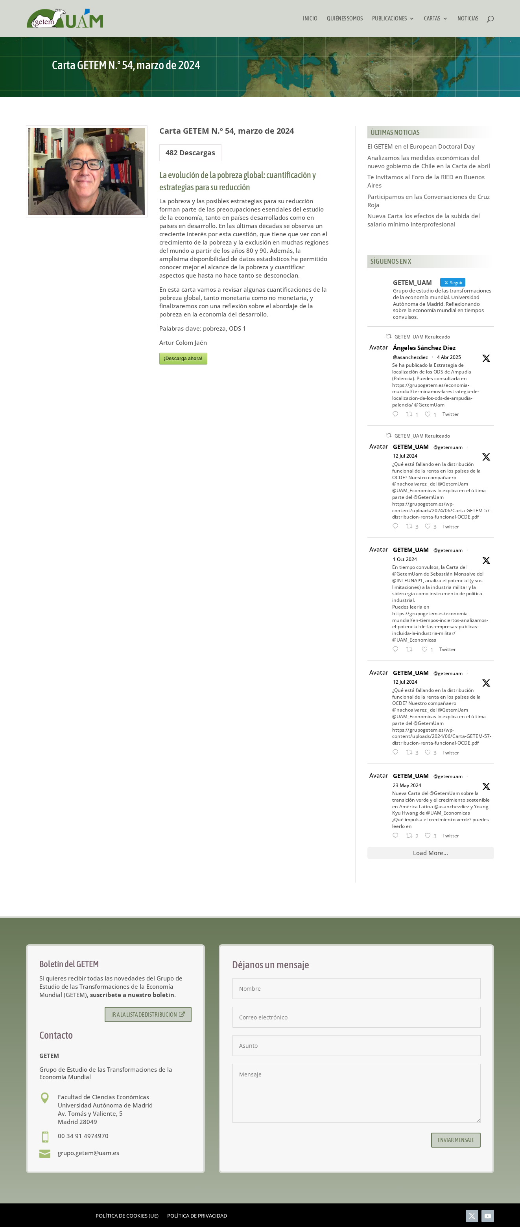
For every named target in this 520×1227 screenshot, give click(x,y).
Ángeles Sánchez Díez (424, 347)
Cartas (432, 19)
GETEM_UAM (411, 447)
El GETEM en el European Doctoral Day (421, 146)
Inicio (310, 19)
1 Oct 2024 (405, 559)
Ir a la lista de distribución (148, 1014)
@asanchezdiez (410, 357)
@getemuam (448, 447)
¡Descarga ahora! (183, 358)
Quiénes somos (345, 19)
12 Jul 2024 (405, 456)
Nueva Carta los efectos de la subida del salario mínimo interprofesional (423, 220)
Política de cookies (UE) (127, 1216)
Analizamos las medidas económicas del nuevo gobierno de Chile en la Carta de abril (428, 162)
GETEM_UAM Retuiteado (422, 336)
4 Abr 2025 (449, 357)
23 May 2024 (407, 785)
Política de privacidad (197, 1216)
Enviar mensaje (456, 1140)
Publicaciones (389, 19)
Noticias (467, 19)
